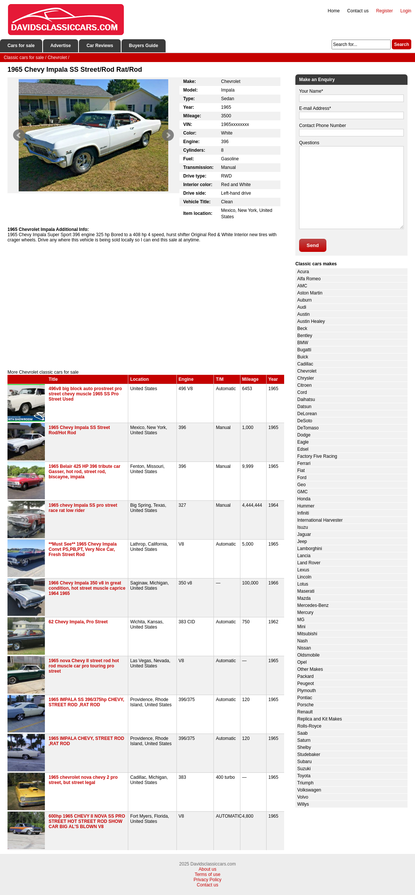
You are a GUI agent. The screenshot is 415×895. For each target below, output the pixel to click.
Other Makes (310, 669)
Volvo (302, 797)
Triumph (305, 783)
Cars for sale (21, 45)
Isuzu (302, 527)
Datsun (304, 406)
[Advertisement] (145, 306)
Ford (302, 477)
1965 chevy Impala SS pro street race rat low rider (83, 508)
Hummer (305, 506)
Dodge (303, 435)
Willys (303, 804)
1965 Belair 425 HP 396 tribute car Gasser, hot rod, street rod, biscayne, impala (84, 471)
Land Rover (308, 562)
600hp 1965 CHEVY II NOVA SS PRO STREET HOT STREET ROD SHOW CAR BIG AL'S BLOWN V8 (87, 821)
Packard (305, 676)
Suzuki (304, 768)
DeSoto (304, 420)
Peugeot (305, 683)
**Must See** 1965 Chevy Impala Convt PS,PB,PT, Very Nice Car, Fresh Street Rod (83, 549)
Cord (302, 392)
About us (207, 869)
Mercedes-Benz (313, 605)
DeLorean (307, 413)
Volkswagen (309, 790)
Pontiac (304, 697)
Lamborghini (309, 548)
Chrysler (305, 378)
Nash (302, 641)
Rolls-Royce (309, 726)
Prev (19, 135)
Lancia (303, 555)
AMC (302, 285)
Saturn (303, 740)
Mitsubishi (307, 633)
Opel (302, 662)
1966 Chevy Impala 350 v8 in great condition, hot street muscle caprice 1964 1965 (87, 588)
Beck (302, 328)
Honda (303, 498)
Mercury (305, 612)
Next (168, 135)
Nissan (304, 648)
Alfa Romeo (309, 278)
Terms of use (208, 874)
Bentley (304, 335)
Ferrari (303, 463)
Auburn (304, 300)
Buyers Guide (143, 45)
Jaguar (304, 534)
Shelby (304, 747)
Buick (302, 356)
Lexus (303, 570)
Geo (301, 484)
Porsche (305, 704)
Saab (302, 733)
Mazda (304, 598)
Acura (303, 271)
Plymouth (306, 690)
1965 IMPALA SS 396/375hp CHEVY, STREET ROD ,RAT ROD (86, 702)
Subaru (304, 761)
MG (300, 619)
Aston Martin (309, 293)
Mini (301, 626)
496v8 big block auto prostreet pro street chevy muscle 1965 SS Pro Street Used (85, 394)
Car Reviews (99, 45)
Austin (303, 314)
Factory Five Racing (317, 456)
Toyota (303, 775)
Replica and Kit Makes (319, 719)
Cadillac (305, 364)
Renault (305, 712)
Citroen (304, 385)
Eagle (303, 442)
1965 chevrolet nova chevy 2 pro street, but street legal (83, 780)
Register (384, 10)
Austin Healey (311, 321)
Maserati (305, 591)
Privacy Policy (208, 879)
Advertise (60, 45)
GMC (302, 491)
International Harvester (319, 520)
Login (405, 10)
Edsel (302, 449)
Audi (301, 307)
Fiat (301, 470)
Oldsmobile (308, 655)
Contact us (358, 10)
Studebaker (308, 754)
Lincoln (304, 577)
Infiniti (303, 513)
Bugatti (304, 349)
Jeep (302, 541)
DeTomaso (308, 427)
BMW (302, 342)
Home (334, 10)
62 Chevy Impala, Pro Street (78, 621)
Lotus (302, 584)
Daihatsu (306, 399)
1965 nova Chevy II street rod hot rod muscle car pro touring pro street (84, 666)
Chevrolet (306, 371)
